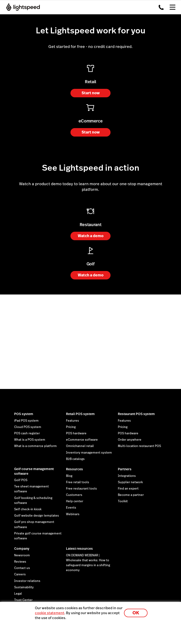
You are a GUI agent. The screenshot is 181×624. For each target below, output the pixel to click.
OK (135, 613)
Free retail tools (77, 482)
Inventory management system (89, 453)
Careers (20, 574)
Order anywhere (129, 440)
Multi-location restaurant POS (139, 446)
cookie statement (49, 612)
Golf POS (20, 480)
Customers (74, 495)
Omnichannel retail (80, 446)
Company (21, 548)
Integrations (127, 476)
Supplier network (130, 482)
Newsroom (22, 555)
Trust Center (23, 600)
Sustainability (24, 587)
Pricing (71, 427)
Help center (74, 501)
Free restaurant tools (81, 489)
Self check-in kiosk (27, 509)
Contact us (22, 568)
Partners (125, 469)
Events (71, 508)
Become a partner (131, 495)
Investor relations (27, 581)
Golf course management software (34, 471)
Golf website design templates (36, 516)
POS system (23, 414)
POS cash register (27, 433)
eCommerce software (82, 440)
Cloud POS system (27, 427)
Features (72, 421)
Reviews (20, 562)
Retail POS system (80, 414)
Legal (18, 594)
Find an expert (128, 489)
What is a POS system (29, 440)
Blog (69, 476)
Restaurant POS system (136, 414)
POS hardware (76, 433)
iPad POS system (26, 421)
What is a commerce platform (35, 446)
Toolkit (123, 501)
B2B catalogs (75, 459)
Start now (91, 93)
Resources (74, 469)
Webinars (72, 514)
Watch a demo (90, 236)
